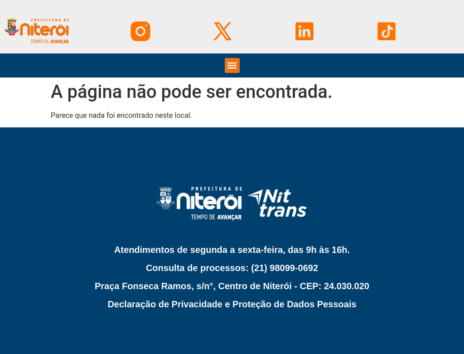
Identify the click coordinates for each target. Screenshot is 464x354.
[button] (232, 65)
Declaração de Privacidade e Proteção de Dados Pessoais (231, 304)
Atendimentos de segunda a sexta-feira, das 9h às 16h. (232, 250)
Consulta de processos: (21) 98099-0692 (232, 268)
